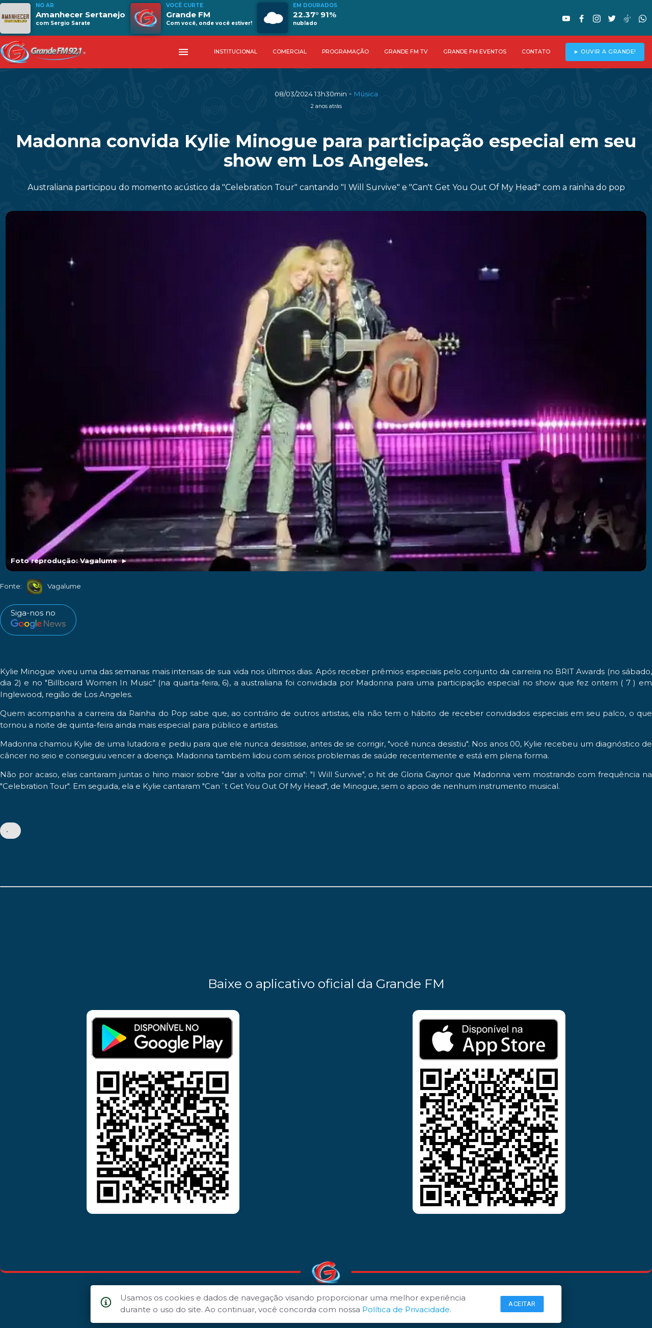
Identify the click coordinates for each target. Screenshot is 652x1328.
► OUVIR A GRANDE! (605, 51)
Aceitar (522, 1304)
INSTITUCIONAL (235, 51)
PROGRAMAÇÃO (345, 51)
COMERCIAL (290, 51)
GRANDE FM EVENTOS (474, 51)
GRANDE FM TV (406, 51)
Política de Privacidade (406, 1309)
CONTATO (536, 51)
